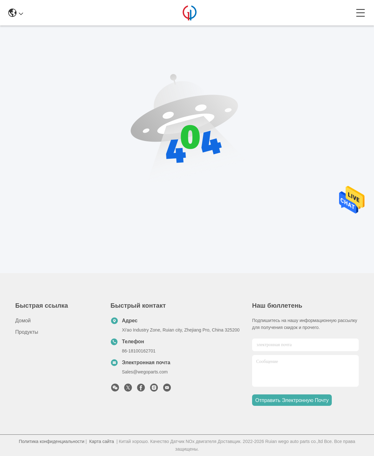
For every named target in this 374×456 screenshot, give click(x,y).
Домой (23, 320)
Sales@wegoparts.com (145, 371)
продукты (26, 332)
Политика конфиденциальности (51, 441)
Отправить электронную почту (292, 400)
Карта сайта (101, 441)
